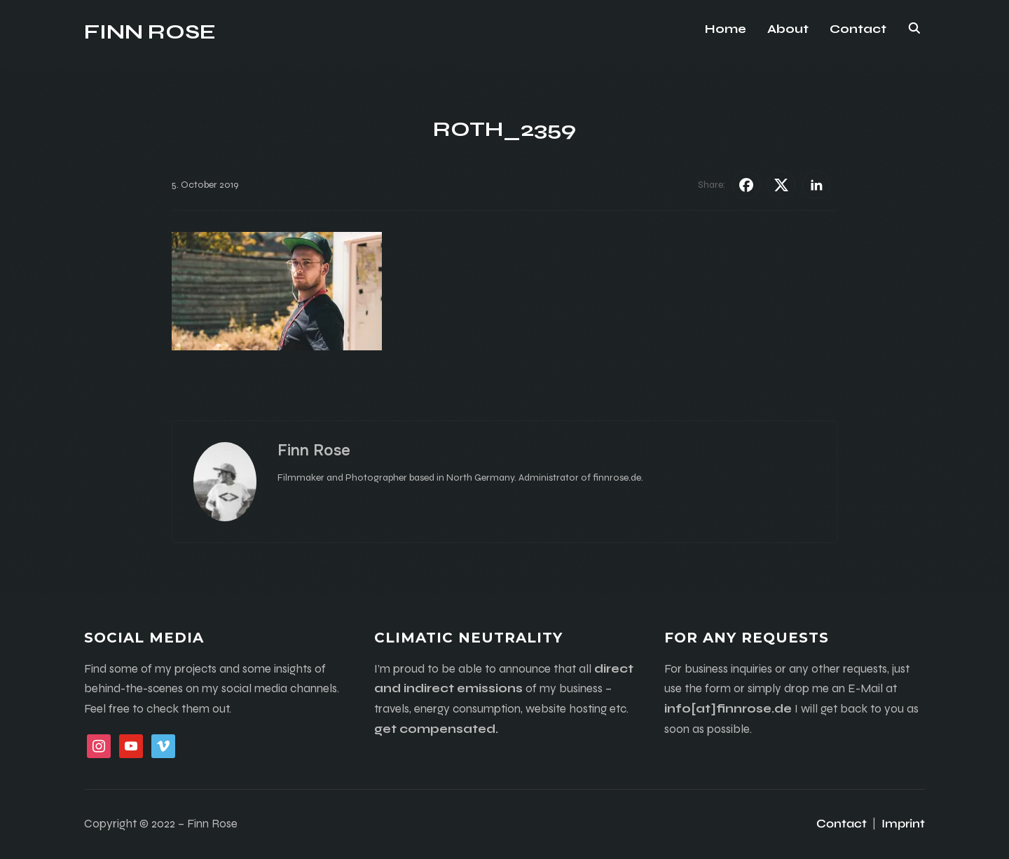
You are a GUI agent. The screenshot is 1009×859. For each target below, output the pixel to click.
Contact (858, 29)
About (788, 29)
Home (725, 29)
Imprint (903, 823)
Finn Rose (150, 31)
